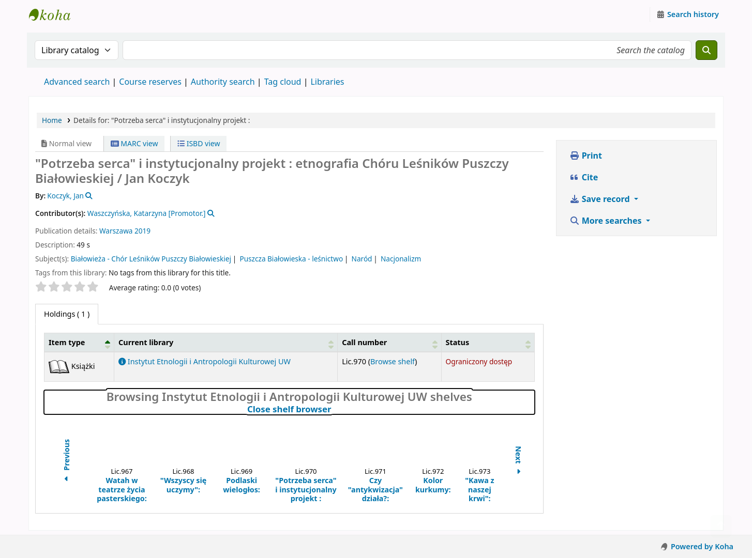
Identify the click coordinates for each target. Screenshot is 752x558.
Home (52, 120)
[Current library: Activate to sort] (226, 342)
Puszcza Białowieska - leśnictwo (291, 259)
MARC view (134, 143)
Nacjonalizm (401, 259)
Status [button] (458, 342)
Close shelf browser (334, 409)
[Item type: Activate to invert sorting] (79, 342)
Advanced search (77, 81)
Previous (66, 461)
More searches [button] (606, 220)
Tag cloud (283, 81)
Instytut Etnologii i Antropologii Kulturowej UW (55, 14)
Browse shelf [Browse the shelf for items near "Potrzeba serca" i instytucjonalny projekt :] (392, 361)
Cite (583, 177)
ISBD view (198, 143)
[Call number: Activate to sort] (389, 342)
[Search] (706, 50)
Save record (600, 199)
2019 (142, 231)
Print (585, 155)
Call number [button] (364, 342)
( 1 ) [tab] (66, 314)
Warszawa (115, 231)
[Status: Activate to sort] (487, 342)
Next (518, 461)
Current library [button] (145, 342)
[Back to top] (721, 526)
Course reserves (150, 81)
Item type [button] (67, 342)
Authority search (223, 81)
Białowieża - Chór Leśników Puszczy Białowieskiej (151, 259)
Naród (362, 259)
